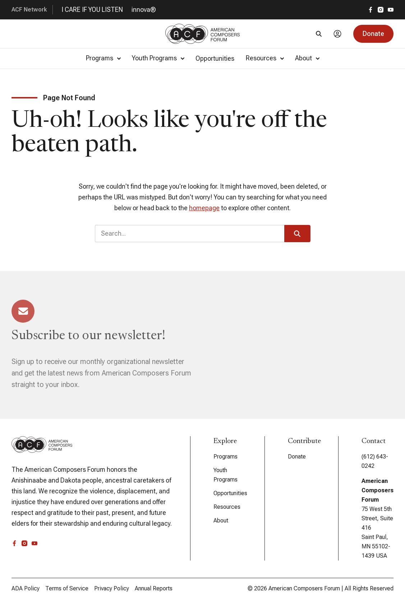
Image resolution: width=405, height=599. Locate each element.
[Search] (318, 33)
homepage (204, 208)
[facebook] (370, 10)
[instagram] (380, 10)
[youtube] (391, 10)
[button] (373, 34)
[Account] (337, 34)
